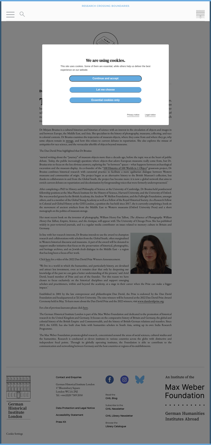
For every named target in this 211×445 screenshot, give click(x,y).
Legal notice (150, 115)
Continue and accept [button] (105, 78)
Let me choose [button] (105, 89)
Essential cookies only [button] (105, 100)
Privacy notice (133, 115)
